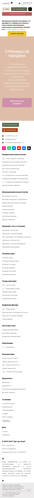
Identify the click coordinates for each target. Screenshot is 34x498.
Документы (7, 378)
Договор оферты (8, 392)
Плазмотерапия (8, 209)
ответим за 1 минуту (26, 4)
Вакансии (6, 421)
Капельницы (7, 343)
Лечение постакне (9, 271)
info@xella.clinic (10, 139)
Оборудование (8, 410)
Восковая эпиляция (9, 333)
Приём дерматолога (10, 361)
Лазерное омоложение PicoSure (14, 162)
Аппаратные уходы (9, 292)
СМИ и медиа (7, 417)
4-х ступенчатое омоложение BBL (15, 175)
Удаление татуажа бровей (12, 233)
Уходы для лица (9, 281)
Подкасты (6, 435)
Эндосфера (10, 309)
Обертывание (7, 319)
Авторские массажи (10, 295)
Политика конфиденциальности (14, 389)
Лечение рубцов (8, 268)
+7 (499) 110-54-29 (26, 3)
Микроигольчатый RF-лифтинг (13, 165)
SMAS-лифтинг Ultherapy (15, 158)
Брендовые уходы (13, 288)
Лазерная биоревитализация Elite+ (15, 178)
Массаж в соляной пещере (12, 316)
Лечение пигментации (10, 261)
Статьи (4, 431)
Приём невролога (9, 368)
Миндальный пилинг (9, 298)
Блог (4, 427)
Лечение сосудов (9, 264)
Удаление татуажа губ (10, 240)
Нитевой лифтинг (8, 213)
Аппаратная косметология (14, 154)
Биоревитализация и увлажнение (14, 199)
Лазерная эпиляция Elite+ (11, 336)
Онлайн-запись (20, 9)
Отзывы (5, 413)
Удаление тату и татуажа (13, 226)
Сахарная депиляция (10, 330)
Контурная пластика (9, 196)
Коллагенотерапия (9, 216)
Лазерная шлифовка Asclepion (17, 182)
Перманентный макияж (11, 247)
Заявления (6, 382)
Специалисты (7, 407)
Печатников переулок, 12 (14, 142)
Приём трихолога (12, 365)
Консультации (8, 354)
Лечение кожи (8, 254)
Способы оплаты (8, 403)
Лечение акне (7, 257)
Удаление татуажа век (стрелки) (18, 237)
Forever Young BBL (9, 172)
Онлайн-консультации (14, 371)
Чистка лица (10, 285)
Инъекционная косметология (15, 192)
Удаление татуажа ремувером (14, 243)
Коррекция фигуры (10, 305)
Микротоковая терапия (11, 185)
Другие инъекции (8, 219)
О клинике (6, 399)
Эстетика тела (8, 326)
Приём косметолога (10, 358)
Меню (7, 9)
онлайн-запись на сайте (14, 29)
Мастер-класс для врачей (17, 13)
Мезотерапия (7, 206)
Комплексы (10, 347)
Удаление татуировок (10, 230)
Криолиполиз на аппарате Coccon (15, 312)
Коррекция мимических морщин (14, 203)
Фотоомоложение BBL (10, 168)
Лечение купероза (9, 274)
